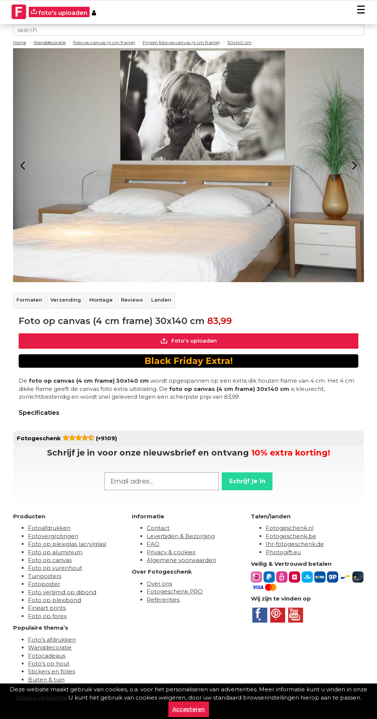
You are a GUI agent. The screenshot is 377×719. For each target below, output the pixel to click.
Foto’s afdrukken (52, 639)
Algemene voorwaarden (181, 560)
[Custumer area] (94, 12)
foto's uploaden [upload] (59, 12)
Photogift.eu (283, 552)
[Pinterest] (277, 615)
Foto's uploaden (189, 340)
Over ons (159, 583)
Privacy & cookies (171, 552)
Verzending (65, 300)
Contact (158, 527)
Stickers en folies (51, 671)
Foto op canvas (50, 560)
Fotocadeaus (46, 655)
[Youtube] (295, 615)
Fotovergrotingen (53, 536)
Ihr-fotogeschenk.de (295, 543)
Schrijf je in (247, 481)
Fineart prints (47, 607)
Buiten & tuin (46, 679)
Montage (101, 300)
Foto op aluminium (55, 552)
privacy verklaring (41, 697)
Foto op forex (47, 616)
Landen (161, 300)
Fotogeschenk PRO (175, 591)
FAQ (153, 543)
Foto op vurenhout (55, 567)
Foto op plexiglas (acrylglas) (67, 543)
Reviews (132, 300)
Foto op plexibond (54, 600)
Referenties (163, 599)
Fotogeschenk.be (291, 536)
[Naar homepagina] (19, 7)
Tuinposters (44, 576)
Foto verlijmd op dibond (62, 592)
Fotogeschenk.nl (290, 527)
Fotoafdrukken (49, 527)
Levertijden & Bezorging (181, 536)
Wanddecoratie (50, 647)
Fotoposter (44, 583)
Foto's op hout (48, 663)
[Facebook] (259, 615)
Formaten (29, 300)
